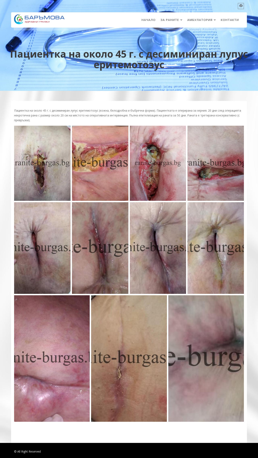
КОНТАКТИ (230, 20)
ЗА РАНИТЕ (169, 20)
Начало (148, 20)
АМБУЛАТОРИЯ (199, 20)
